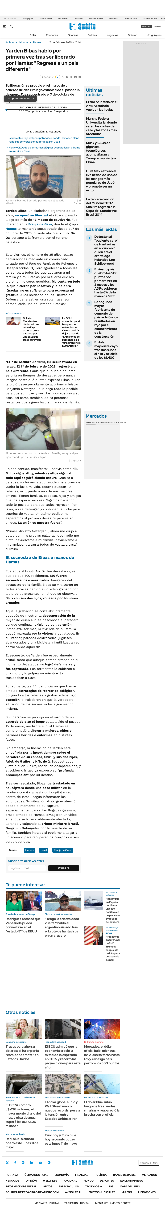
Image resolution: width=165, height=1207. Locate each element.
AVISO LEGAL (73, 1192)
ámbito (10, 42)
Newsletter (157, 35)
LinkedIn (31, 1162)
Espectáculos (69, 1186)
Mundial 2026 (130, 18)
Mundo (23, 42)
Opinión (132, 35)
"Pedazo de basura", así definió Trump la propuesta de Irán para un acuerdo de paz (113, 948)
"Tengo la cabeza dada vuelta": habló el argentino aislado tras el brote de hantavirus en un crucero (62, 927)
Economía (52, 35)
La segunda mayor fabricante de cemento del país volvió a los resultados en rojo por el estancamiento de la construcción (106, 319)
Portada (12, 1175)
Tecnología (93, 1186)
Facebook (15, 1162)
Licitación (113, 18)
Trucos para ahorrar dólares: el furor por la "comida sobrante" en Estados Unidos (22, 1052)
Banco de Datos (124, 1175)
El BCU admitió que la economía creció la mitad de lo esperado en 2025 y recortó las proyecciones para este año (63, 1056)
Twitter (7, 1162)
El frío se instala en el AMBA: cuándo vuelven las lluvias (102, 106)
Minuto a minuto (95, 1041)
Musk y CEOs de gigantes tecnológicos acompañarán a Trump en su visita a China (101, 152)
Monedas (90, 422)
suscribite (147, 26)
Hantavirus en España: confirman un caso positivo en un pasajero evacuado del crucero (113, 910)
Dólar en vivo (46, 18)
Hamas (37, 42)
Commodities (110, 422)
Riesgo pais (28, 18)
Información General (21, 1186)
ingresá (157, 26)
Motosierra (63, 18)
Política (92, 35)
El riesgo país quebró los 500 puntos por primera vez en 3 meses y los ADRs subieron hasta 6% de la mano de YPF (106, 282)
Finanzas (73, 35)
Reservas (78, 18)
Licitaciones (147, 1192)
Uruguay (152, 35)
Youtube (40, 1163)
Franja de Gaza (40, 224)
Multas (127, 1192)
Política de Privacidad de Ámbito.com (32, 1192)
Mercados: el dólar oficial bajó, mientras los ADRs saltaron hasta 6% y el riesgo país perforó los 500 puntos (102, 1054)
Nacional (70, 1180)
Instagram (23, 1162)
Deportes (107, 1180)
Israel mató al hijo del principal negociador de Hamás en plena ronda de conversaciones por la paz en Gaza (44, 139)
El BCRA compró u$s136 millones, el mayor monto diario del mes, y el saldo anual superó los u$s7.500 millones (23, 1115)
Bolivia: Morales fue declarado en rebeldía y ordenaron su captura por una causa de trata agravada (32, 328)
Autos (47, 1186)
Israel (44, 850)
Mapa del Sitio (130, 1186)
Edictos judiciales (101, 1192)
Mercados (149, 1175)
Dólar (33, 35)
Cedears (121, 422)
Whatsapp (49, 1162)
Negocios (112, 35)
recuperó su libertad (31, 215)
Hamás (11, 229)
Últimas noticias (36, 1175)
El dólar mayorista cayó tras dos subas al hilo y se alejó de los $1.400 (106, 350)
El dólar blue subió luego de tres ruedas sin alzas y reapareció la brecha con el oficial (102, 1108)
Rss (110, 1186)
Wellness (50, 1180)
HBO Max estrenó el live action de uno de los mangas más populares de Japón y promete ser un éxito (101, 180)
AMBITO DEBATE (113, 1203)
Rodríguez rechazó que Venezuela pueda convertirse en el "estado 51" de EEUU (23, 925)
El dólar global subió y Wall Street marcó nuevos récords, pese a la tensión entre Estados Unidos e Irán (62, 1110)
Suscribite (64, 868)
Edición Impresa (131, 1180)
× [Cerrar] (34, 98)
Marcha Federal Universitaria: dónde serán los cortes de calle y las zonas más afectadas (101, 126)
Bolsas (99, 422)
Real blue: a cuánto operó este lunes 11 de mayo (22, 1143)
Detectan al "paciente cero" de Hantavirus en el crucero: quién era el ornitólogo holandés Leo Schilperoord (106, 250)
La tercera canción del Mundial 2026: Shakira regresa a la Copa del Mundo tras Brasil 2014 (101, 207)
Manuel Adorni (96, 18)
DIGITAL (47, 1203)
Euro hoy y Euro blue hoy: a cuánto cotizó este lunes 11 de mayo (61, 1139)
